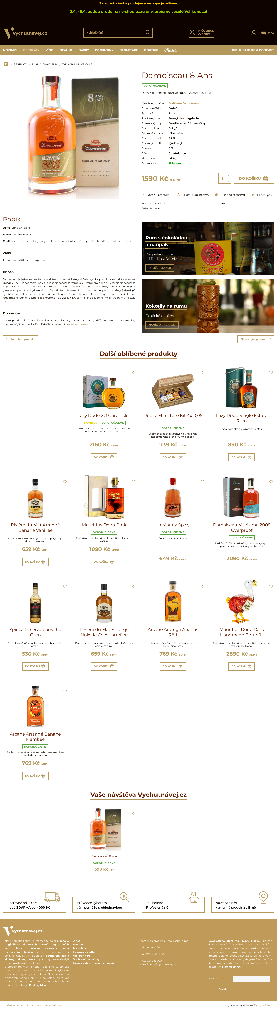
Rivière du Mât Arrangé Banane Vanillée (35, 529)
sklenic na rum (79, 324)
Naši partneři (81, 963)
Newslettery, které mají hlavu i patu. (234, 948)
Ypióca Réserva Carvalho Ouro (35, 636)
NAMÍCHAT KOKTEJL (162, 324)
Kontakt (78, 951)
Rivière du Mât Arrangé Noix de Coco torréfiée (104, 636)
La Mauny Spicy (172, 526)
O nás (76, 948)
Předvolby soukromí (15, 1012)
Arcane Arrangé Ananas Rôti (173, 636)
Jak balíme (80, 955)
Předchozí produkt (20, 339)
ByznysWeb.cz (263, 1012)
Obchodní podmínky (86, 966)
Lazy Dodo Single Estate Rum (241, 418)
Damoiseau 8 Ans (104, 863)
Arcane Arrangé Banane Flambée (35, 742)
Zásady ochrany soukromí (46, 1012)
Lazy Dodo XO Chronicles (104, 415)
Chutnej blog (37, 992)
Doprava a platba (84, 959)
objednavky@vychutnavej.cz (158, 971)
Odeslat (242, 996)
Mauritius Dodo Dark (104, 526)
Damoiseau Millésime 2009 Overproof (241, 529)
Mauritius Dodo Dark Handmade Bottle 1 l (241, 636)
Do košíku (254, 178)
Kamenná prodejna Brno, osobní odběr (164, 948)
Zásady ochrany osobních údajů (94, 970)
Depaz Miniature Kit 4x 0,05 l (173, 418)
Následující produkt (256, 339)
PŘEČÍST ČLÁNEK (160, 267)
